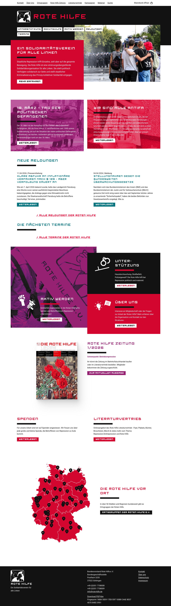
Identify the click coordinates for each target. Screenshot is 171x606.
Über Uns (30, 3)
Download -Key (95, 596)
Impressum (143, 581)
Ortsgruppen (42, 3)
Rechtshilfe (53, 29)
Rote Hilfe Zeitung (57, 3)
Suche (110, 3)
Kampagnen (90, 3)
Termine (23, 34)
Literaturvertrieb (75, 3)
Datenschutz (143, 577)
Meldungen (94, 29)
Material (101, 3)
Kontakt (20, 3)
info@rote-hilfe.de (94, 592)
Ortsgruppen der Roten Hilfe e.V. (126, 512)
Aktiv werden (73, 29)
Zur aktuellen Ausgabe (106, 373)
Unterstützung (29, 29)
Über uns (142, 574)
